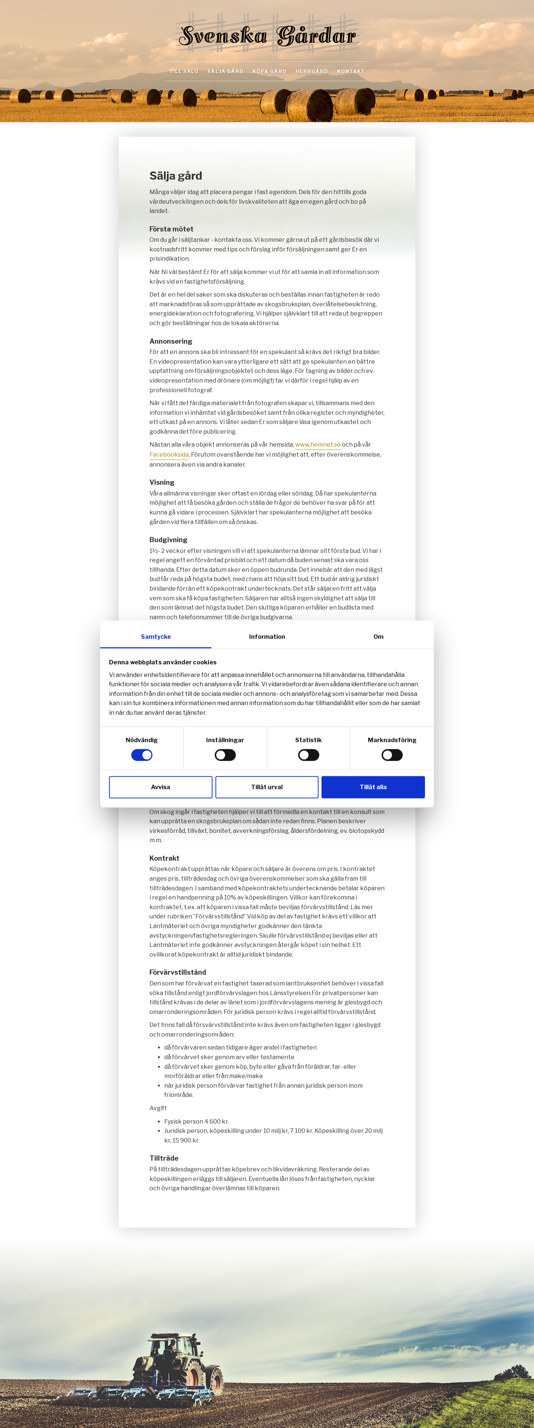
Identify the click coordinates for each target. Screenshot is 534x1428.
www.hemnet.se (318, 444)
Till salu (183, 71)
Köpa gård (270, 71)
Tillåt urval (267, 786)
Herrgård (312, 71)
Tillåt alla (373, 786)
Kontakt (351, 71)
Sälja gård (225, 71)
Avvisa (160, 786)
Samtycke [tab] (156, 636)
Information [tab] (267, 636)
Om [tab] (378, 636)
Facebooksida (169, 454)
